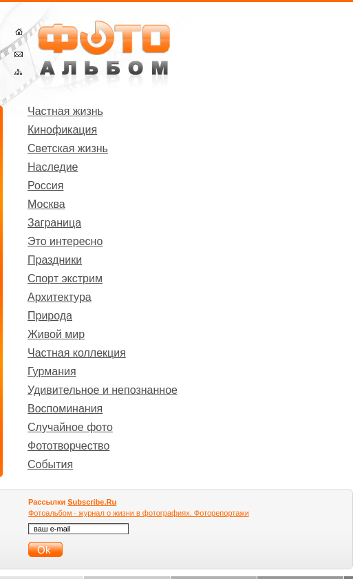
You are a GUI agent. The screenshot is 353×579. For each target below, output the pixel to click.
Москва (46, 204)
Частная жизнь (65, 111)
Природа (50, 316)
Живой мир (56, 334)
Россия (45, 185)
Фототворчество (68, 446)
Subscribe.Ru (91, 502)
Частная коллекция (77, 353)
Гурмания (52, 371)
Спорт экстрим (65, 278)
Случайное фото (70, 427)
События (50, 464)
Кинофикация (62, 130)
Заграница (54, 223)
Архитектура (60, 297)
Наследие (53, 167)
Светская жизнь (68, 148)
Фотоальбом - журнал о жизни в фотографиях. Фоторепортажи (138, 513)
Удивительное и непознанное (103, 390)
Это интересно (65, 241)
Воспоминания (65, 408)
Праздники (55, 260)
